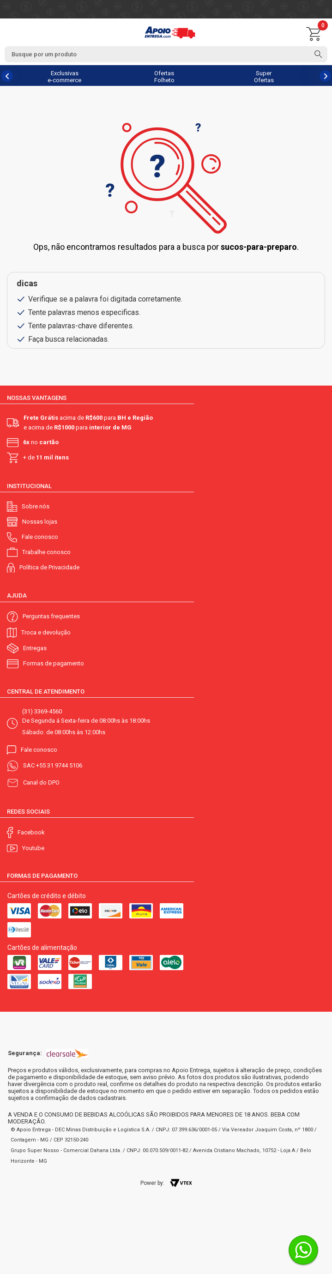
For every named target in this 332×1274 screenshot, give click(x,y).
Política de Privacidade (49, 567)
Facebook (31, 832)
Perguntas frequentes (51, 616)
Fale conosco (40, 536)
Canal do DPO (41, 782)
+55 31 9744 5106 (59, 765)
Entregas (35, 648)
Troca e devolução (46, 632)
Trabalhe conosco (46, 552)
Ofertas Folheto (164, 77)
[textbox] (166, 54)
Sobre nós (35, 506)
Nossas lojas (39, 521)
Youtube (33, 848)
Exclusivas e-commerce (64, 77)
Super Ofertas (264, 77)
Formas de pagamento (53, 663)
